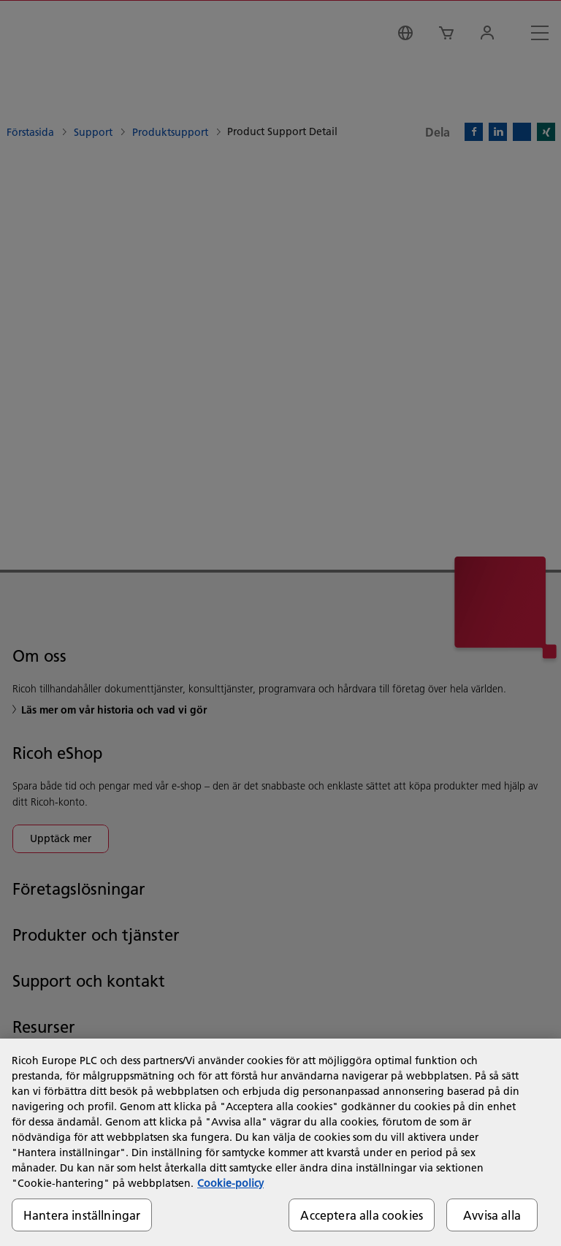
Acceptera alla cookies (361, 1215)
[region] (280, 1142)
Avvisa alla (492, 1215)
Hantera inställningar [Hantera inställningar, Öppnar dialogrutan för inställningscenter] (81, 1215)
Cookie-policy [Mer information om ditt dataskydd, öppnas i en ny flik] (230, 1183)
